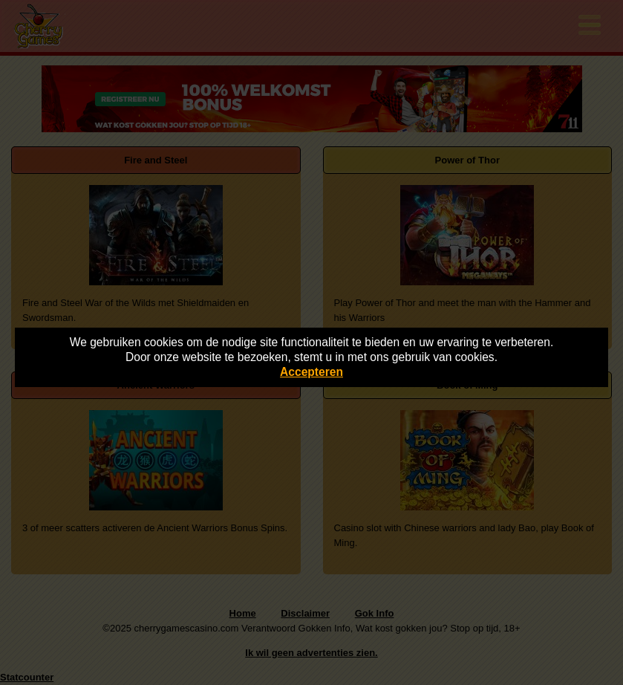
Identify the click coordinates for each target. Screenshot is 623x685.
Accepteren (311, 372)
